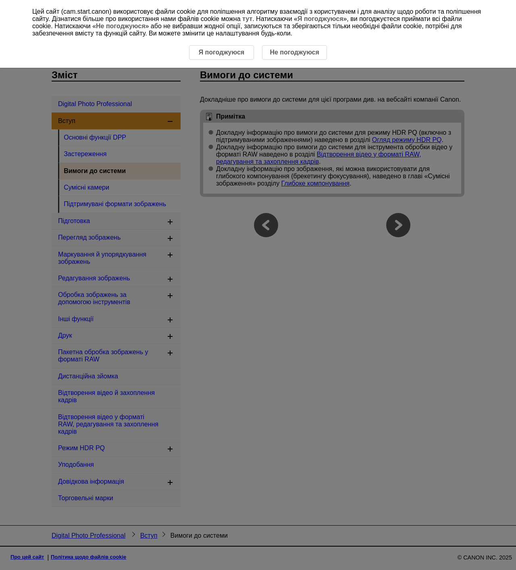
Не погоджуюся (120, 26)
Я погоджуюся (320, 18)
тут (247, 18)
